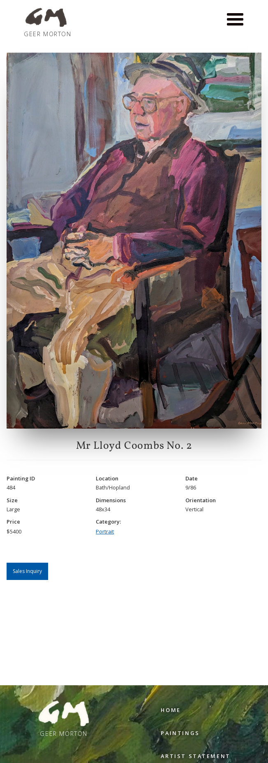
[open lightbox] (134, 241)
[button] (235, 19)
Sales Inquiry (27, 571)
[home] (46, 23)
